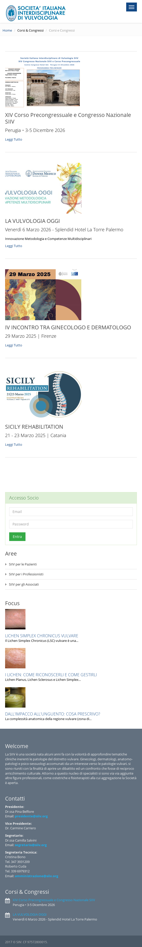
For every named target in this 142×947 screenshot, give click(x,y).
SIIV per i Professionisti (26, 574)
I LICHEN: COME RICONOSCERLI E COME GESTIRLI (51, 675)
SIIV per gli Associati (24, 584)
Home (7, 30)
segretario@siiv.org (31, 845)
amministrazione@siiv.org (36, 876)
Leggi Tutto (14, 139)
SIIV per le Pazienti (23, 564)
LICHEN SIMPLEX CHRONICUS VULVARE (41, 636)
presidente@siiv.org (31, 816)
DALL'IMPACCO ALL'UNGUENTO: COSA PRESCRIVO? (52, 714)
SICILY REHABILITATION (34, 426)
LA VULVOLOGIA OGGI (32, 220)
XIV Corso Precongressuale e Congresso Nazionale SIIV (68, 118)
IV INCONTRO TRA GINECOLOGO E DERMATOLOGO (68, 327)
